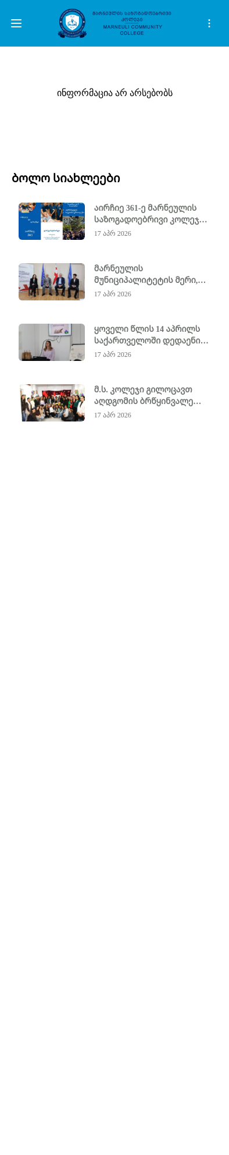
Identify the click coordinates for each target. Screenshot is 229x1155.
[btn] (16, 23)
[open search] (209, 23)
